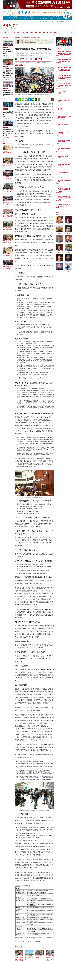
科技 (36, 32)
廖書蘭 (65, 167)
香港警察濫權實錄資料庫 (30, 718)
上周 (19, 104)
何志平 (65, 144)
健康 (27, 32)
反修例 (49, 62)
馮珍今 (6, 55)
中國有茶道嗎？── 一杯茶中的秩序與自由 (8, 51)
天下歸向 (66, 108)
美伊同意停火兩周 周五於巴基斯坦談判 (8, 112)
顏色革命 (28, 62)
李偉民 (65, 55)
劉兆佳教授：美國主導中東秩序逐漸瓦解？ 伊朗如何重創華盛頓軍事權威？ (67, 78)
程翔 (22, 59)
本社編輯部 (7, 77)
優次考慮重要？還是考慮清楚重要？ (29, 956)
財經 (18, 32)
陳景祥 (65, 120)
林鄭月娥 (22, 62)
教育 (9, 32)
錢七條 (20, 64)
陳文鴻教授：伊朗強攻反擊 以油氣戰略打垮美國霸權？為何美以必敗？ (67, 191)
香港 (23, 37)
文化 (14, 32)
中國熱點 (38, 59)
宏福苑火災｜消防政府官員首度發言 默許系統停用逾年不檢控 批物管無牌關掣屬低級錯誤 (8, 72)
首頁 (16, 37)
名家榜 (44, 32)
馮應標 (65, 94)
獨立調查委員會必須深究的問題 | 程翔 (32, 37)
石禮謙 (38, 62)
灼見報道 (5, 66)
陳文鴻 (65, 109)
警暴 (17, 64)
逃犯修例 (44, 62)
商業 (31, 32)
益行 (65, 151)
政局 (5, 32)
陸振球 (65, 184)
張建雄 (65, 159)
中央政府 (34, 62)
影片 (40, 32)
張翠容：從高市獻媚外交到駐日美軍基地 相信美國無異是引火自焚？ (67, 199)
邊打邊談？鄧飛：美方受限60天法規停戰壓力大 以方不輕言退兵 (67, 86)
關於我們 (55, 32)
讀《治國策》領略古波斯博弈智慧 (67, 182)
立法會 (17, 62)
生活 (22, 32)
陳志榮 (65, 208)
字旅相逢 (5, 47)
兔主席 (65, 102)
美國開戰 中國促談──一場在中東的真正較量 (67, 117)
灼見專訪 (5, 127)
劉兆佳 (65, 127)
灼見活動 (49, 32)
